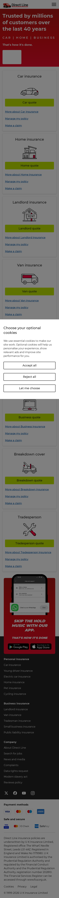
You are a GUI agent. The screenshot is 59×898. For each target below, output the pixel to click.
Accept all (29, 365)
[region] (29, 359)
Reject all (29, 377)
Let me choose (29, 388)
